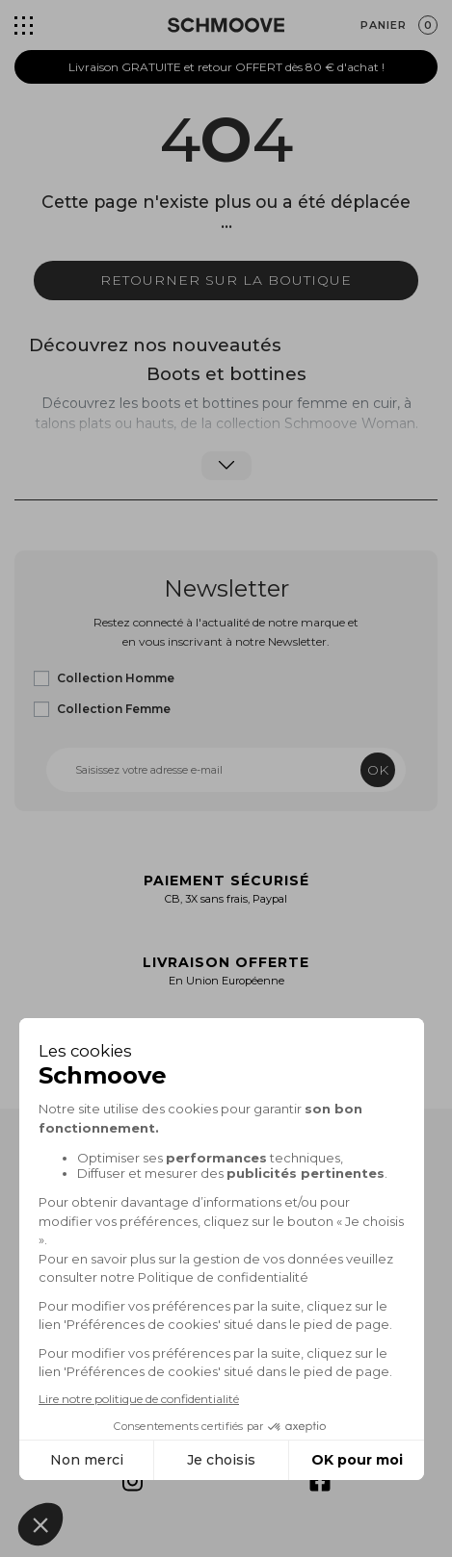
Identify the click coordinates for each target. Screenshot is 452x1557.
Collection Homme (115, 678)
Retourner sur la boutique (226, 280)
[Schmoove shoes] (226, 25)
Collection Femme (114, 709)
